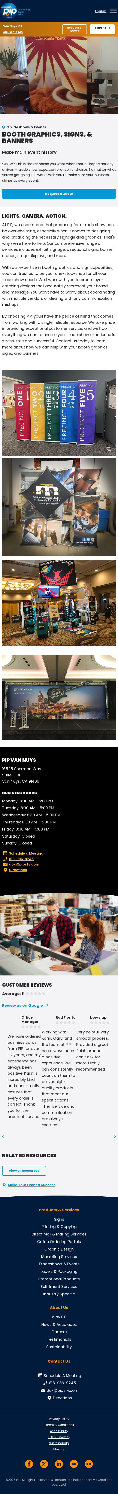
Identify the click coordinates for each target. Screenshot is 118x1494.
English (100, 11)
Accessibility (59, 1431)
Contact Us (59, 1361)
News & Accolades (59, 1324)
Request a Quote (74, 29)
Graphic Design (59, 1249)
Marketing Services (59, 1256)
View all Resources (24, 1170)
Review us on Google (22, 1005)
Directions (14, 870)
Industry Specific (59, 1294)
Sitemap (59, 1449)
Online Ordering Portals (59, 1241)
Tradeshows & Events (26, 127)
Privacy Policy (59, 1419)
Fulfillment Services (59, 1286)
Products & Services (59, 1210)
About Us (59, 1307)
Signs (59, 1219)
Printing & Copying (59, 1226)
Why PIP (59, 1317)
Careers (59, 1331)
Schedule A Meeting (59, 1375)
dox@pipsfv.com (20, 864)
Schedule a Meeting (23, 853)
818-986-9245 (13, 32)
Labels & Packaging (59, 1271)
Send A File (102, 27)
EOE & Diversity (59, 1437)
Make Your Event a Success (31, 1184)
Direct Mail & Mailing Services (59, 1234)
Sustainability (59, 1346)
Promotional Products (59, 1279)
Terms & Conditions (59, 1425)
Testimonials (59, 1339)
